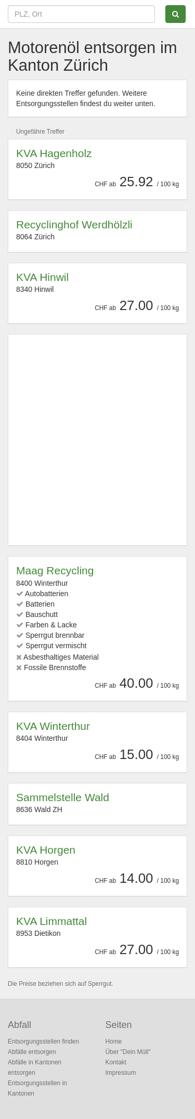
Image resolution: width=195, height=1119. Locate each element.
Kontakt (116, 1062)
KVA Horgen (45, 850)
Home (114, 1041)
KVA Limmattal (51, 921)
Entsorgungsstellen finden (43, 1041)
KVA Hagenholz (54, 153)
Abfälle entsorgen (32, 1052)
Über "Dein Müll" (128, 1052)
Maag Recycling (55, 570)
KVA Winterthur (53, 726)
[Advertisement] (97, 439)
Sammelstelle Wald (62, 797)
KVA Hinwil (42, 277)
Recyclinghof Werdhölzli (74, 224)
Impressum (121, 1072)
